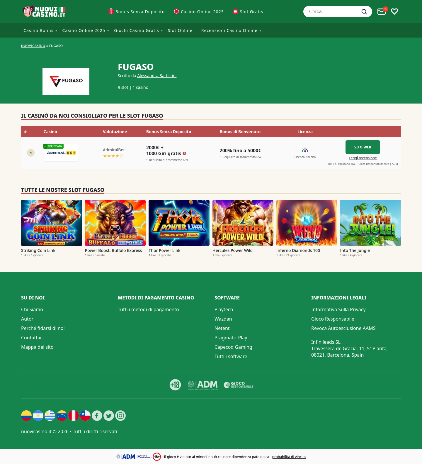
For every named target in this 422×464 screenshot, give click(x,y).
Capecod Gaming (233, 347)
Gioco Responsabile (332, 319)
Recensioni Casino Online (229, 30)
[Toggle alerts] (381, 11)
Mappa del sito (37, 347)
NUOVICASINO (33, 45)
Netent (222, 328)
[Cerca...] (337, 11)
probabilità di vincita (289, 456)
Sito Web (362, 147)
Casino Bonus (38, 30)
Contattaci (32, 337)
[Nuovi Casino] (44, 11)
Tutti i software (231, 356)
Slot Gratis (251, 11)
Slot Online (180, 30)
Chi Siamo (32, 309)
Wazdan (223, 319)
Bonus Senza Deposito (140, 11)
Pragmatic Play (231, 337)
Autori (28, 319)
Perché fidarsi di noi (43, 328)
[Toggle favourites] (394, 11)
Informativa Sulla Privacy (338, 309)
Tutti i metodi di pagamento (148, 309)
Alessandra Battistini (156, 75)
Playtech (224, 309)
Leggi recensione (363, 157)
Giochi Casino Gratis (136, 30)
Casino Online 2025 (202, 11)
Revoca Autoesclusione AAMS (343, 328)
